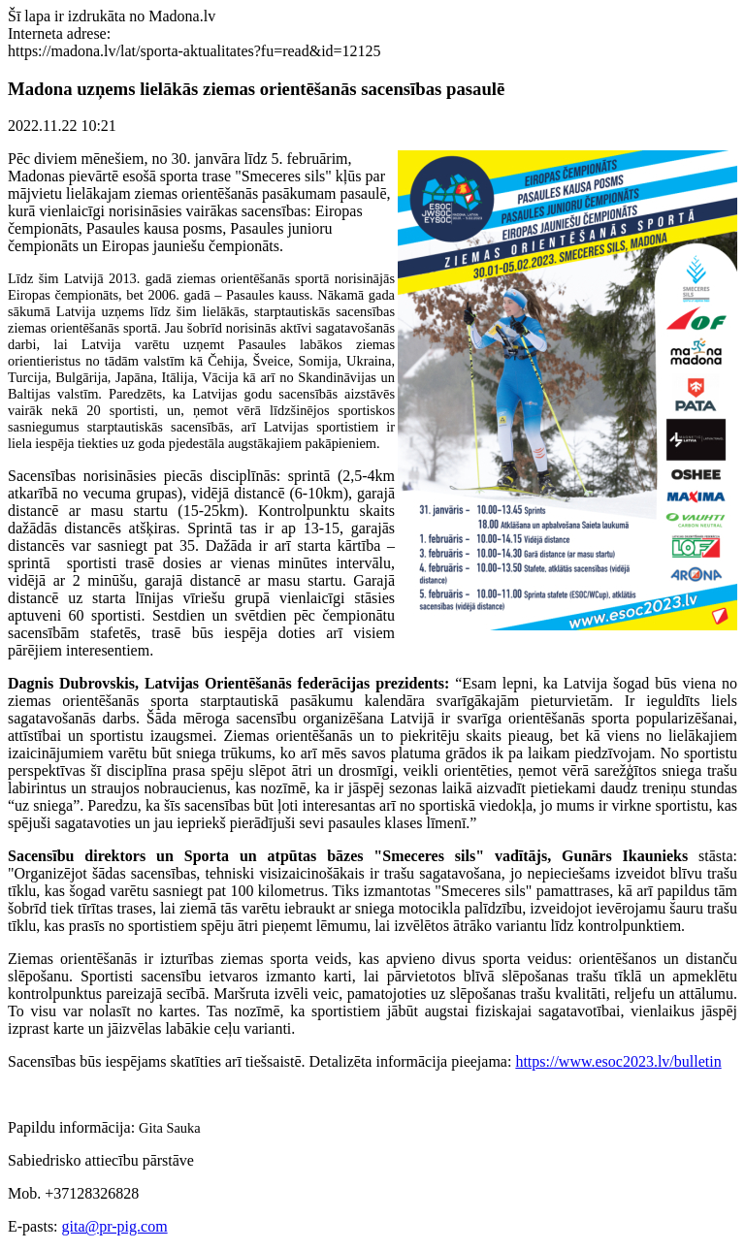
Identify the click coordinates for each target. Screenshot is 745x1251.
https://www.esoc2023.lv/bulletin (618, 1061)
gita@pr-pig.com (115, 1226)
